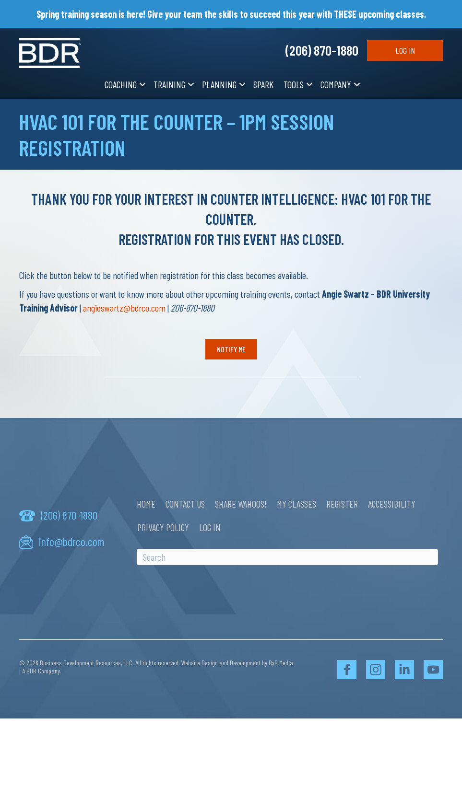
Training (169, 84)
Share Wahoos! (241, 504)
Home (146, 504)
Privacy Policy (163, 527)
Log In (405, 50)
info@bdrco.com (72, 541)
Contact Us (185, 504)
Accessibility (391, 504)
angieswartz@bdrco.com (124, 307)
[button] (142, 84)
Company (335, 84)
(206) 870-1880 (321, 50)
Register (342, 504)
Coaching (121, 84)
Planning (219, 84)
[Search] (287, 557)
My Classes (296, 504)
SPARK (263, 84)
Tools (294, 84)
